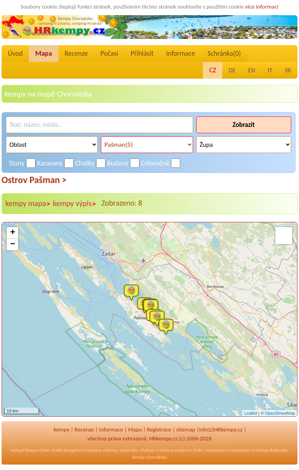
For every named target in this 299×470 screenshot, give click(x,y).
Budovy (117, 163)
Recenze (76, 53)
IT (270, 70)
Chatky (85, 163)
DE (232, 70)
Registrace (159, 429)
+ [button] (12, 233)
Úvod (15, 53)
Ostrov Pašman (34, 179)
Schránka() (224, 53)
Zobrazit (243, 125)
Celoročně (155, 163)
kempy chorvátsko (149, 457)
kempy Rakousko (272, 450)
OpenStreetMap (280, 413)
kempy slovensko (122, 450)
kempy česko (37, 450)
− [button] (12, 244)
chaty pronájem (174, 450)
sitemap (185, 429)
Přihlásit (141, 53)
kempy (61, 429)
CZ (212, 70)
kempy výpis (74, 204)
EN (251, 70)
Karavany (50, 163)
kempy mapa (28, 204)
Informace (180, 53)
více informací (261, 6)
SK (288, 70)
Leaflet (250, 413)
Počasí (109, 53)
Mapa (43, 53)
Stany (17, 163)
